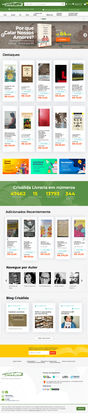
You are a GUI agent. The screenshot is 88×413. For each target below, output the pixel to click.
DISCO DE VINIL (37, 14)
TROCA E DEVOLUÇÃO (68, 361)
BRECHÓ (50, 14)
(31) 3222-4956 (74, 9)
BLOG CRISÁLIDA (55, 362)
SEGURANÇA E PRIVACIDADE (36, 362)
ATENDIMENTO (31, 361)
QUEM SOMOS (17, 361)
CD (20, 14)
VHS (5, 14)
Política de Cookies (34, 410)
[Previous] (3, 35)
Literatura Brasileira (73, 14)
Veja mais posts (44, 338)
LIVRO (13, 14)
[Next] (85, 35)
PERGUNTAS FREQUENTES (49, 361)
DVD (27, 14)
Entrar (69, 4)
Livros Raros (59, 14)
